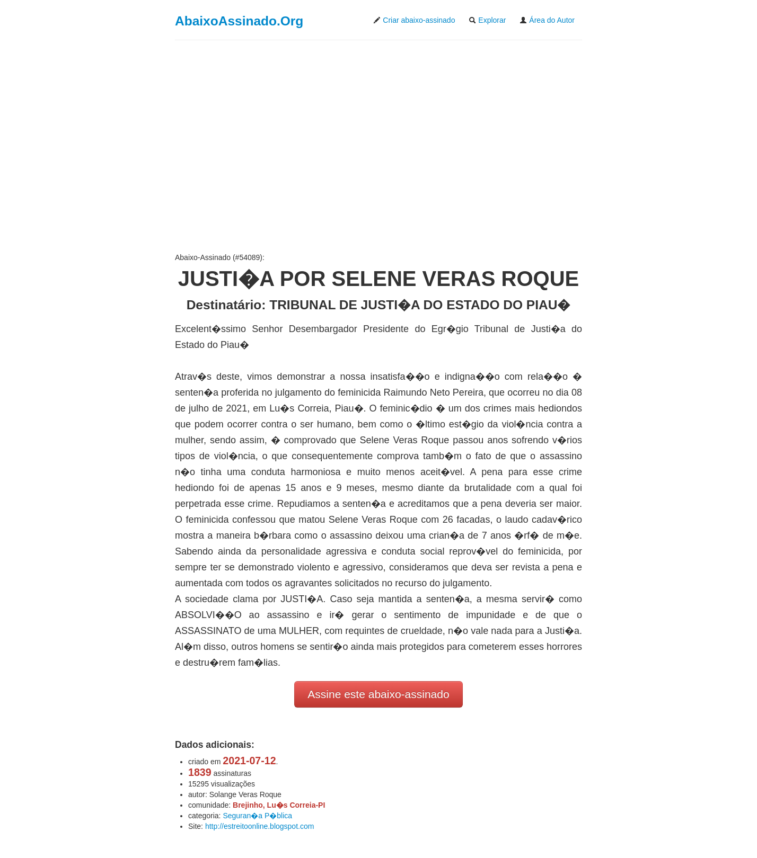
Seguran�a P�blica (257, 815)
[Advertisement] (378, 146)
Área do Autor (547, 20)
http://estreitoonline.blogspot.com (259, 826)
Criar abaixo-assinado (414, 20)
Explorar (487, 20)
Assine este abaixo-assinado (378, 694)
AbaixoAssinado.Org (239, 21)
